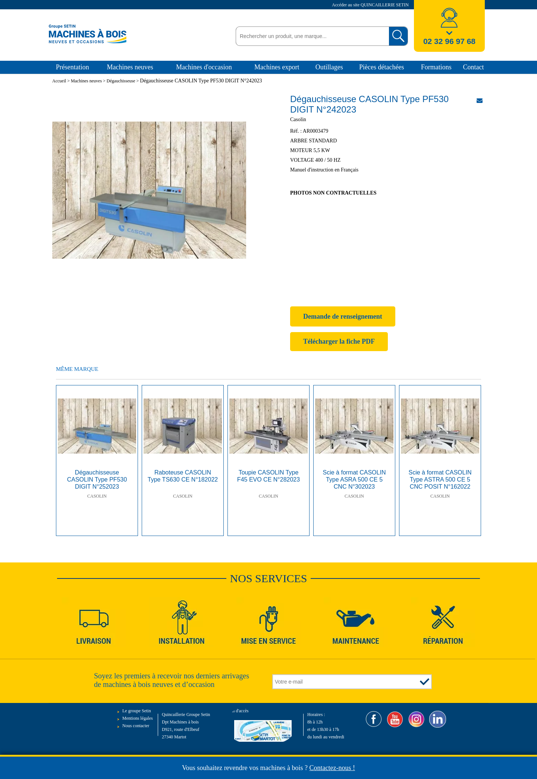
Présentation (72, 67)
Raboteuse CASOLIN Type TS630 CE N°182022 (183, 476)
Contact (473, 67)
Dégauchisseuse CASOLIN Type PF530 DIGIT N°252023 (97, 479)
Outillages (329, 67)
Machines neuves (130, 67)
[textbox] (310, 36)
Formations (436, 67)
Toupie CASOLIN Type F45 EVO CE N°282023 (268, 476)
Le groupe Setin (136, 710)
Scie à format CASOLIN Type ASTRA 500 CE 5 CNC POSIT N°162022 (440, 479)
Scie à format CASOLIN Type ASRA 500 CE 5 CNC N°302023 (354, 479)
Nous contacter (135, 725)
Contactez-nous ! (332, 768)
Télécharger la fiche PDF (339, 341)
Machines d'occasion (204, 67)
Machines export (276, 67)
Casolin (97, 496)
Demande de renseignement (342, 316)
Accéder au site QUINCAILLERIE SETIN (371, 4)
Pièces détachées (381, 67)
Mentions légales (137, 718)
